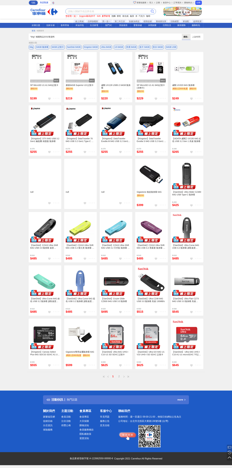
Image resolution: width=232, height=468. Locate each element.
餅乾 (119, 16)
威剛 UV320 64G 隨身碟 (183, 85)
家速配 (186, 21)
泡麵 (113, 16)
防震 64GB (131, 47)
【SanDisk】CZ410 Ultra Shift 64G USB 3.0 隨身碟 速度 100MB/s (44, 247)
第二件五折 (120, 21)
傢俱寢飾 (181, 25)
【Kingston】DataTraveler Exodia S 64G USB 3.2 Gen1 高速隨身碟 (151, 140)
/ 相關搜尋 (40, 31)
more (181, 400)
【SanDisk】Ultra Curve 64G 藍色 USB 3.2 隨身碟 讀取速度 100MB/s (80, 300)
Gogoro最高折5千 (87, 16)
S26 (98, 16)
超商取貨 (197, 21)
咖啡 (148, 16)
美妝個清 (123, 25)
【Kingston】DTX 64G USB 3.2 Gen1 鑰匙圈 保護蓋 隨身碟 (44, 140)
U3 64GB (119, 47)
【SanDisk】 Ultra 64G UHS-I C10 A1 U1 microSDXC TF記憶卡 (186, 353)
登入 (151, 2)
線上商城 (79, 21)
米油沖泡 (79, 25)
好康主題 (36, 25)
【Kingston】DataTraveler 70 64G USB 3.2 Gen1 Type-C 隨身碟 (79, 140)
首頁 (33, 31)
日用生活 (167, 25)
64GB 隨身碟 (42, 47)
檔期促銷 (148, 21)
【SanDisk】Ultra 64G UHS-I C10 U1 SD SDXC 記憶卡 (114, 353)
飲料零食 (65, 25)
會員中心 (167, 2)
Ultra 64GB (106, 47)
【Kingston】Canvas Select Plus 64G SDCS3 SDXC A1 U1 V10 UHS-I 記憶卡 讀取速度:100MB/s (44, 353)
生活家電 (94, 25)
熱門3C (108, 25)
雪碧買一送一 (71, 16)
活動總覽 (174, 21)
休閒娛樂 (152, 25)
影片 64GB (145, 47)
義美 (132, 16)
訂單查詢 (177, 2)
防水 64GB (158, 47)
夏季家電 (106, 16)
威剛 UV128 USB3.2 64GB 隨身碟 (115, 86)
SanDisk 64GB (74, 47)
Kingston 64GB (91, 47)
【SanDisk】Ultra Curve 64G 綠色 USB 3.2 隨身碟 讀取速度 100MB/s (45, 300)
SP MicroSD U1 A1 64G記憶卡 (44, 85)
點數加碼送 (134, 21)
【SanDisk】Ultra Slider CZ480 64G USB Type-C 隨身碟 (186, 193)
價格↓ (186, 37)
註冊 (158, 2)
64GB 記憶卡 (58, 47)
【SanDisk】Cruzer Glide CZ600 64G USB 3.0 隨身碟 (114, 300)
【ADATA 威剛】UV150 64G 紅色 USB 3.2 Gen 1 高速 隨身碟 (186, 140)
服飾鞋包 (196, 25)
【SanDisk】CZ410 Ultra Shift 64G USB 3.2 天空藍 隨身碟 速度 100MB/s (115, 247)
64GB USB (171, 47)
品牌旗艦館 (93, 21)
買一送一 (106, 21)
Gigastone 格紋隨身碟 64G (149, 192)
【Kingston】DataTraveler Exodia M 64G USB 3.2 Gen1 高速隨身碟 (114, 140)
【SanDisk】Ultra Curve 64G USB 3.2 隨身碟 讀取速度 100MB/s (185, 247)
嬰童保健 (138, 25)
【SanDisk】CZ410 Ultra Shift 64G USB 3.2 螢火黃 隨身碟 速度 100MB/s (80, 247)
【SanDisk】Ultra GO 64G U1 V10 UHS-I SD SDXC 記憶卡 (151, 353)
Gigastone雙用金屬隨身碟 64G (80, 352)
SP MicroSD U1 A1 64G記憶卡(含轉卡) (151, 86)
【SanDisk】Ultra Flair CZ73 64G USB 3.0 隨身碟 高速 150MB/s (185, 300)
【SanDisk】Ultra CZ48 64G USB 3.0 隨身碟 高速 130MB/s (151, 300)
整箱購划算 (161, 21)
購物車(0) (188, 2)
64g (31, 47)
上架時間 (196, 37)
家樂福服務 (139, 2)
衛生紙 (125, 16)
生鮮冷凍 (50, 25)
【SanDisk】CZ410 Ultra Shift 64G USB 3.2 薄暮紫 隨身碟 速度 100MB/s (151, 247)
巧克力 (142, 16)
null (31, 192)
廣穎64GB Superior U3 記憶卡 (80, 85)
